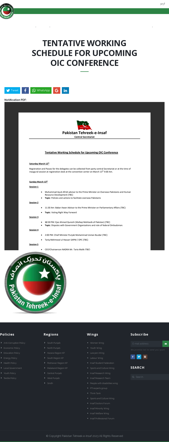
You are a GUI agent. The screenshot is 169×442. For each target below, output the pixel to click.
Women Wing (97, 343)
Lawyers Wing (97, 353)
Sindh (50, 383)
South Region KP (55, 358)
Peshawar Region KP (57, 363)
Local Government (13, 368)
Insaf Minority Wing (99, 408)
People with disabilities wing (104, 383)
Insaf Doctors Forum (100, 403)
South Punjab (53, 343)
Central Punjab (54, 373)
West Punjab (53, 378)
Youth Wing (96, 348)
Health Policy (10, 363)
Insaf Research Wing (100, 373)
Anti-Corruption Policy (14, 343)
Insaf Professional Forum (102, 418)
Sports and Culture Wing (102, 368)
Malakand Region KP (57, 368)
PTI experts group (98, 388)
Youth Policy (10, 373)
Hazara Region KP (56, 353)
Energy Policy (10, 358)
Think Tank (95, 393)
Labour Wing (96, 358)
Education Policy (12, 353)
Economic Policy (12, 348)
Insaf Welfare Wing (99, 413)
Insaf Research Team (100, 378)
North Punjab (53, 348)
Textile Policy (10, 378)
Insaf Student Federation (102, 363)
